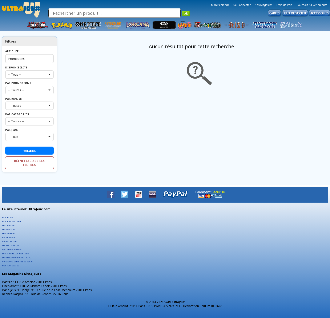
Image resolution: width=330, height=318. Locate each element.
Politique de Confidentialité (15, 253)
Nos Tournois (8, 225)
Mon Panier (7, 217)
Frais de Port (284, 5)
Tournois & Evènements (311, 5)
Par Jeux (11, 130)
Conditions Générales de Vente (17, 261)
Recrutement (8, 237)
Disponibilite (16, 67)
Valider (29, 150)
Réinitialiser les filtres (29, 163)
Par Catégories (17, 114)
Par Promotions (18, 83)
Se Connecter (242, 5)
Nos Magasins (264, 5)
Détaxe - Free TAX (10, 245)
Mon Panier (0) (220, 5)
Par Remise (13, 98)
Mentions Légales (10, 265)
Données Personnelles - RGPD (17, 257)
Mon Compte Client (12, 221)
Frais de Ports (8, 233)
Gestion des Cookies (11, 249)
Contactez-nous (9, 241)
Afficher (12, 51)
